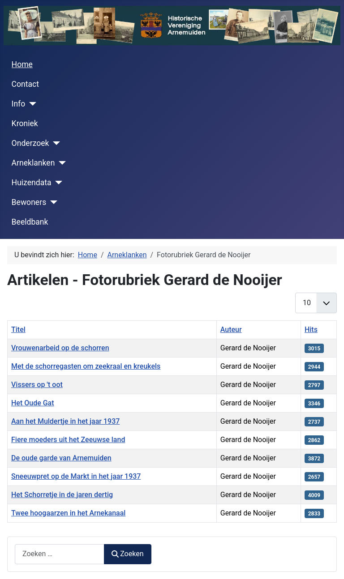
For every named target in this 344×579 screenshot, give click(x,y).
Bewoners (29, 202)
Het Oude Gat (32, 403)
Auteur (231, 329)
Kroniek (25, 123)
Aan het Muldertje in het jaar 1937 (65, 421)
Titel (18, 329)
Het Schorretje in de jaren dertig (62, 494)
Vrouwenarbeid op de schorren (60, 348)
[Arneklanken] (60, 163)
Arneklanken (33, 162)
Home (22, 64)
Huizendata (32, 182)
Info (19, 103)
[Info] (30, 104)
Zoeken (128, 553)
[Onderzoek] (54, 143)
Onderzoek (30, 143)
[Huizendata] (57, 182)
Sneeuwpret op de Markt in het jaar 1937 (76, 476)
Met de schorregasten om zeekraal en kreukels (85, 366)
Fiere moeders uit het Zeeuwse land (68, 439)
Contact (25, 84)
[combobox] (59, 554)
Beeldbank (30, 221)
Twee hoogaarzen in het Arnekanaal (68, 513)
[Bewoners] (51, 202)
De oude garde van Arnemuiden (61, 458)
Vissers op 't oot (37, 384)
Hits (311, 329)
